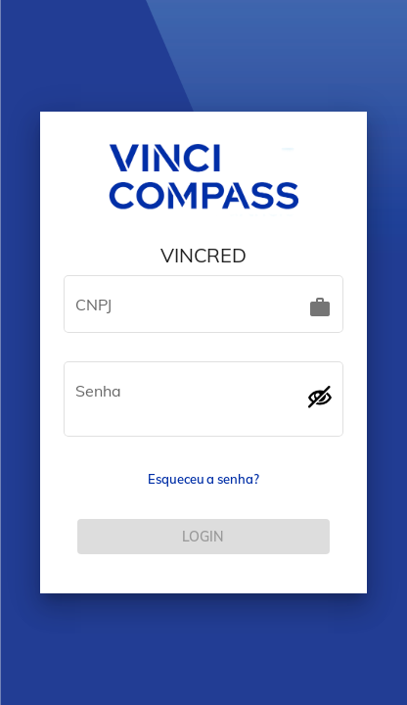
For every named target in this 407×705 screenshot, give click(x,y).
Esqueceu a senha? (203, 479)
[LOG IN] (203, 536)
